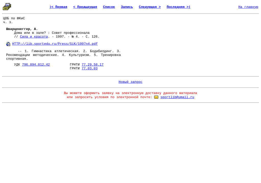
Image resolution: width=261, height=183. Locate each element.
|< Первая (58, 7)
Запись (127, 7)
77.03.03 (89, 68)
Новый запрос (130, 82)
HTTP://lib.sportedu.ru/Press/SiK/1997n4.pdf (55, 44)
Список (109, 7)
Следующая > (150, 7)
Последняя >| (179, 7)
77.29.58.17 (92, 65)
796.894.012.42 (36, 65)
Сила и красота (34, 37)
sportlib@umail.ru (177, 97)
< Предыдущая (85, 7)
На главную (248, 7)
